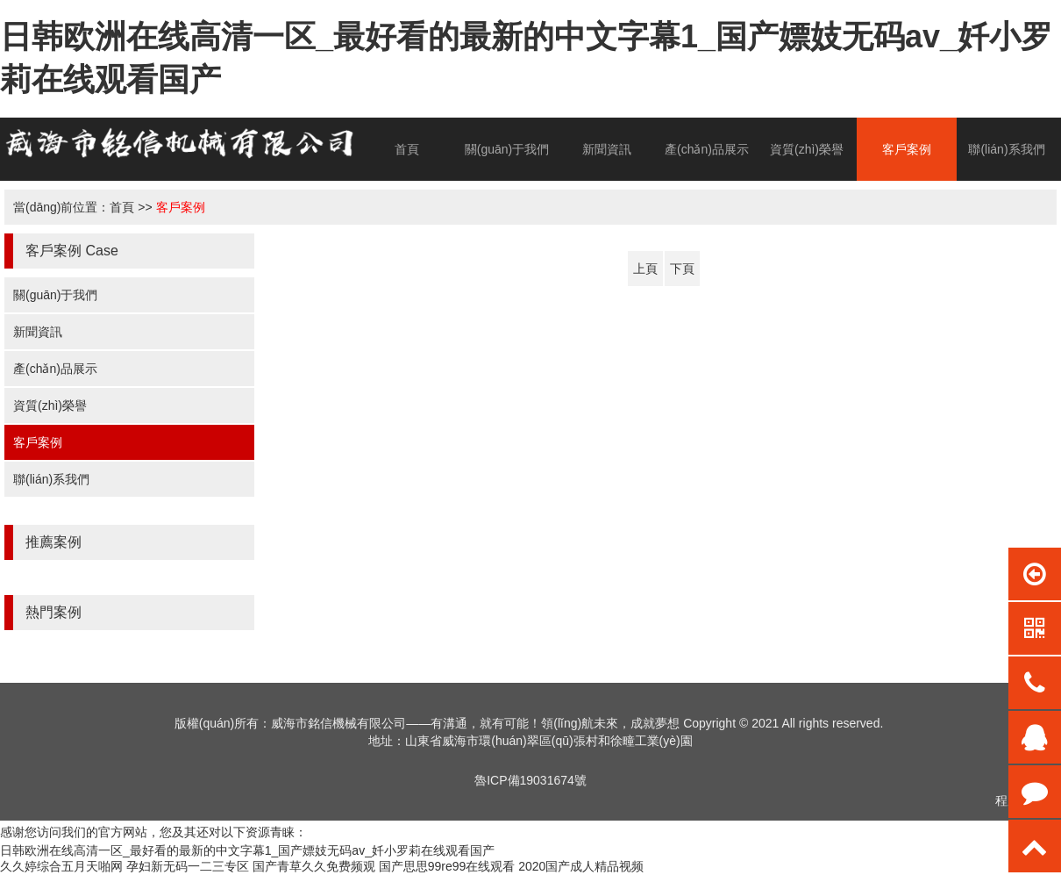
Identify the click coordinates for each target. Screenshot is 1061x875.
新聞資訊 (606, 149)
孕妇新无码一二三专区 (187, 866)
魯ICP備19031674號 (530, 780)
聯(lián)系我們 (1006, 149)
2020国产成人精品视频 (581, 866)
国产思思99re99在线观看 (447, 866)
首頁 (407, 149)
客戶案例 (906, 149)
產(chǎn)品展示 (707, 149)
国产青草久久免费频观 (314, 866)
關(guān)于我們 (507, 149)
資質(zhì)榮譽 (807, 149)
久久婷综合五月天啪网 (61, 866)
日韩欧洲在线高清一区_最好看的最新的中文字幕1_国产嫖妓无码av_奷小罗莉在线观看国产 (247, 850)
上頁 (645, 269)
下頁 (682, 269)
